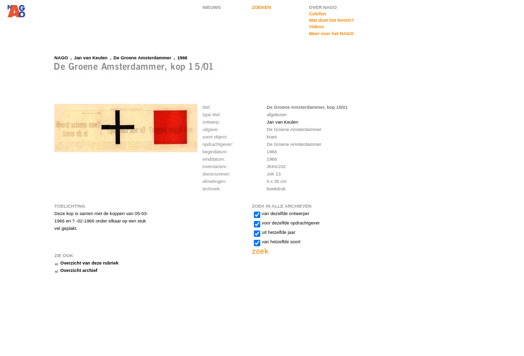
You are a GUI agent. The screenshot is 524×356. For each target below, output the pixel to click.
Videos (316, 26)
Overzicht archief (78, 270)
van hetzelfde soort (281, 241)
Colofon (317, 13)
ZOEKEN (261, 7)
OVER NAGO (323, 7)
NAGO (61, 57)
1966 (182, 57)
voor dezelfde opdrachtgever (291, 223)
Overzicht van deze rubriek (89, 263)
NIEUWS (211, 7)
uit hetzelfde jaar (278, 232)
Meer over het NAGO (331, 33)
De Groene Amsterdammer (142, 57)
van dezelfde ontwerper (285, 213)
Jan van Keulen (91, 57)
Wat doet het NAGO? (331, 20)
